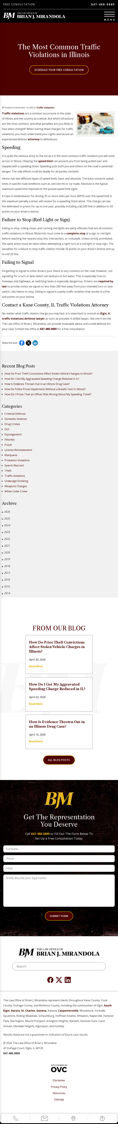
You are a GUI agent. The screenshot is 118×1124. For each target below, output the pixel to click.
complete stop (75, 233)
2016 (6, 580)
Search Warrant (14, 466)
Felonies (10, 440)
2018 (6, 566)
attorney (33, 139)
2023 (6, 532)
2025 (6, 519)
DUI (7, 429)
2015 (6, 587)
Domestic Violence (16, 419)
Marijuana (11, 455)
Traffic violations (45, 107)
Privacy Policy (59, 1088)
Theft (8, 471)
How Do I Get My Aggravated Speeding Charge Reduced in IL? (42, 379)
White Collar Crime (16, 491)
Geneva (41, 1012)
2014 (6, 593)
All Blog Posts (59, 760)
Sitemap (59, 1101)
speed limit (45, 161)
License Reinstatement (18, 450)
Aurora (15, 1012)
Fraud (8, 445)
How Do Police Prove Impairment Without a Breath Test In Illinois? (45, 389)
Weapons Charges (16, 486)
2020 (6, 553)
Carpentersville (68, 1012)
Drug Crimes (12, 424)
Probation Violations (17, 460)
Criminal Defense (15, 414)
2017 (6, 573)
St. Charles (28, 1012)
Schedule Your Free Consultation (59, 70)
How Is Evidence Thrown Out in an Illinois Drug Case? (37, 384)
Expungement (13, 435)
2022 (6, 539)
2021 (6, 546)
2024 (6, 526)
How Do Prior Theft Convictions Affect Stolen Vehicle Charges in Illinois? (48, 374)
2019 (6, 560)
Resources (59, 1095)
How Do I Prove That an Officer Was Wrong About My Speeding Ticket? (48, 394)
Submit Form (59, 917)
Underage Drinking (16, 481)
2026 (6, 512)
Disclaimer (59, 1082)
